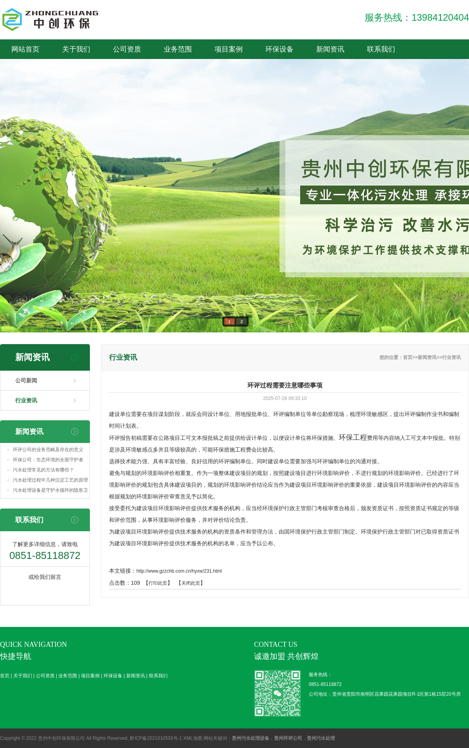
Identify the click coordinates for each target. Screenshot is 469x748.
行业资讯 (26, 400)
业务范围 (295, 10)
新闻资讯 (143, 29)
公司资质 (244, 10)
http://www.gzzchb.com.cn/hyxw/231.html (179, 571)
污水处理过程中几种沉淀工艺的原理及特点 (50, 481)
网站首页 (25, 49)
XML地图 (192, 738)
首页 (143, 10)
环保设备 (397, 10)
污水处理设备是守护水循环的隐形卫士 (50, 491)
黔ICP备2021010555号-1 (156, 738)
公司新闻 (26, 380)
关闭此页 (190, 583)
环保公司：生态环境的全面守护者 (48, 459)
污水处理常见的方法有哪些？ (43, 470)
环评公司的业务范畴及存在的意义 (48, 449)
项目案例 (346, 10)
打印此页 (158, 583)
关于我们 (193, 10)
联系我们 (193, 29)
